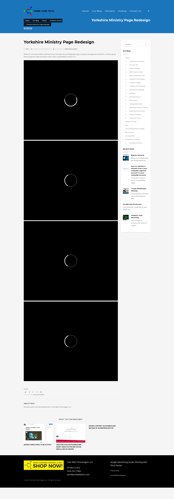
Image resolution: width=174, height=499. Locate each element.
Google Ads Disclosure (132, 204)
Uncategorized (130, 136)
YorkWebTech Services (132, 139)
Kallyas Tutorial (39, 394)
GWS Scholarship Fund (137, 75)
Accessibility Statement (118, 475)
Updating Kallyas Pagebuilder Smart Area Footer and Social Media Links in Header (68, 447)
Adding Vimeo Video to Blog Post (37, 445)
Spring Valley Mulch (136, 104)
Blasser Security (135, 68)
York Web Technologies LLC (38, 480)
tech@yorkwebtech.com (78, 474)
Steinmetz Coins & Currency (139, 107)
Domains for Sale (130, 122)
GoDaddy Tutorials (136, 143)
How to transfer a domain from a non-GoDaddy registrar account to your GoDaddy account (139, 170)
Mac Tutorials (129, 132)
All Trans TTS (134, 65)
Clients (127, 58)
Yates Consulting (135, 114)
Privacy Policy (114, 471)
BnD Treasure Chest (136, 72)
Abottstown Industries (137, 61)
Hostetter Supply (135, 83)
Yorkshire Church (70, 49)
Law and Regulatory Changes (134, 129)
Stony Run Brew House (137, 111)
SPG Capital (133, 100)
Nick (27, 49)
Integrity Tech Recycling (137, 86)
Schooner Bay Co (135, 97)
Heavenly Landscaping (137, 79)
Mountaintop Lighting (137, 90)
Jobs (126, 125)
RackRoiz (132, 93)
